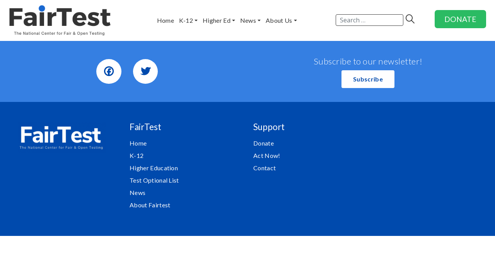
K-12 (136, 155)
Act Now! (266, 155)
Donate (263, 143)
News (137, 192)
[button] (367, 79)
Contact (264, 167)
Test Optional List (154, 180)
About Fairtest (150, 204)
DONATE (460, 19)
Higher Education (154, 167)
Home (138, 143)
